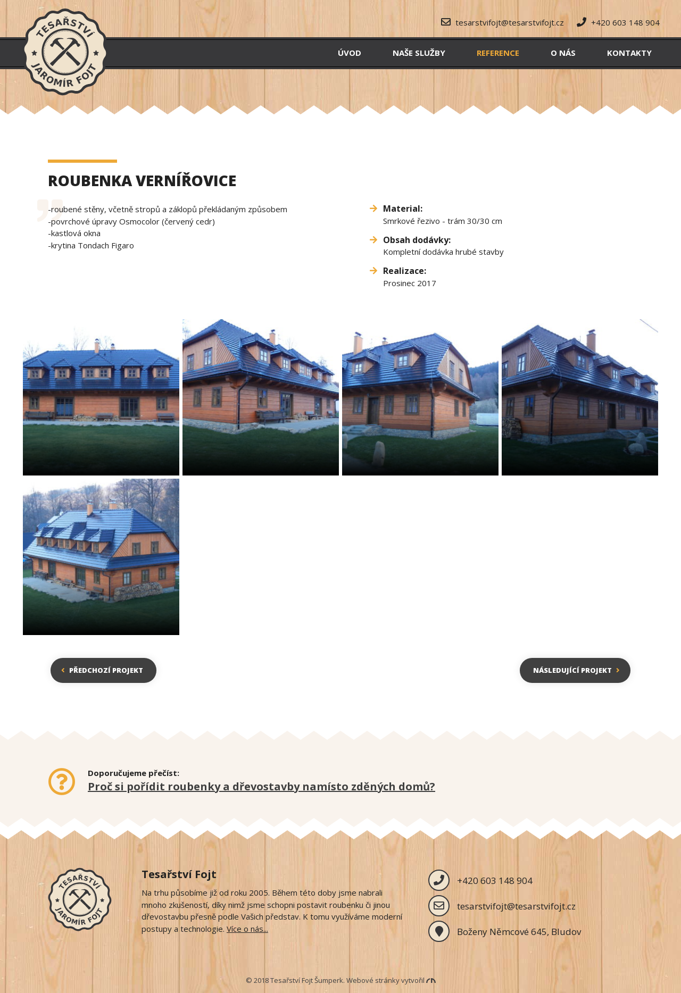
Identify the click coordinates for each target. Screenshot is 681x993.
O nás (563, 52)
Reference (498, 52)
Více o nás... (247, 928)
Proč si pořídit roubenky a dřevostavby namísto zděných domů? (261, 786)
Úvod (349, 52)
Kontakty (629, 52)
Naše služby (419, 52)
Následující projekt (576, 670)
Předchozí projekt (102, 670)
